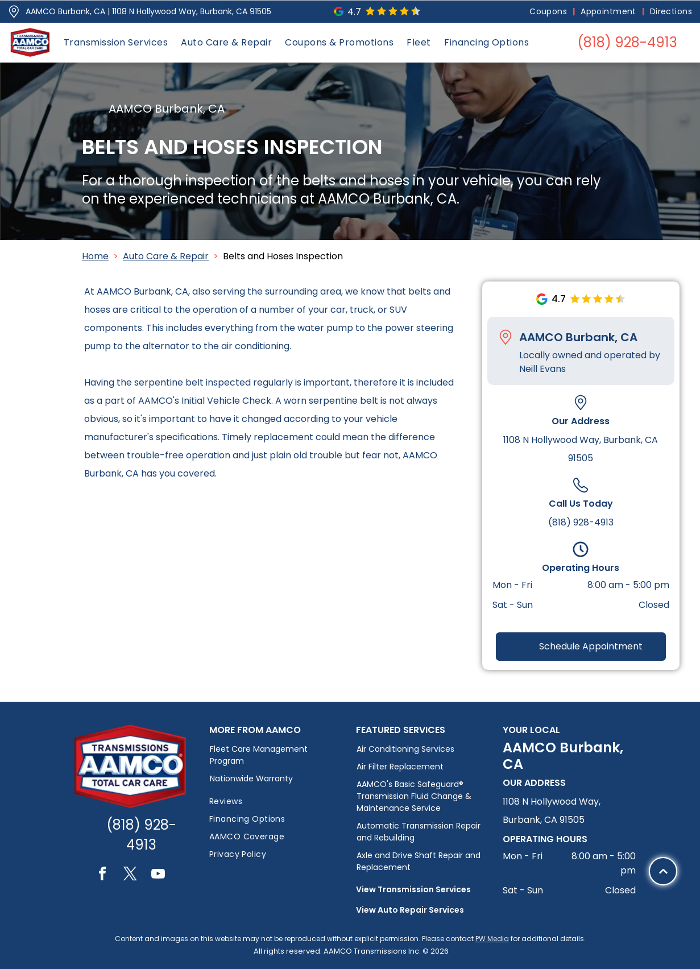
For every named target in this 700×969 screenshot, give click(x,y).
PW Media (492, 938)
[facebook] (102, 875)
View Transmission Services (413, 889)
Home (95, 256)
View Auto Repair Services (410, 910)
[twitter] (130, 875)
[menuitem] (549, 11)
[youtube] (158, 875)
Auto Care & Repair (166, 256)
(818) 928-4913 (581, 522)
